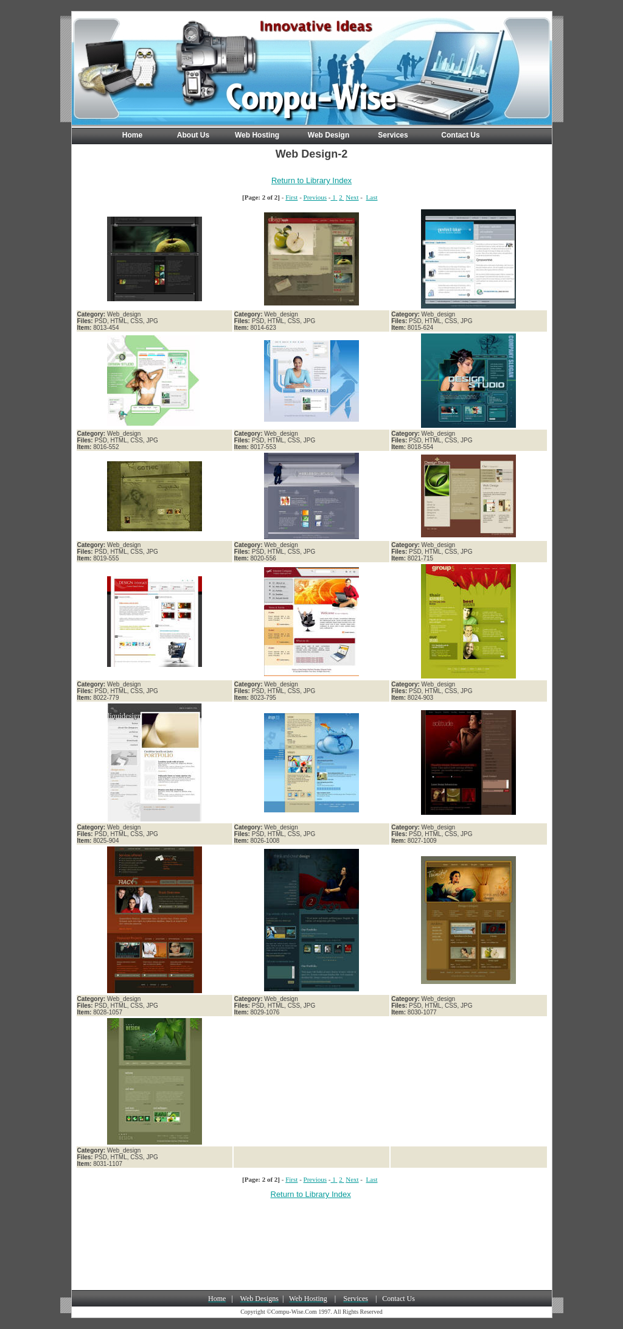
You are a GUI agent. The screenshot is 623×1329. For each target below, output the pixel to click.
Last (372, 197)
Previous (315, 197)
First (291, 197)
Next (352, 197)
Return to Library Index (311, 180)
